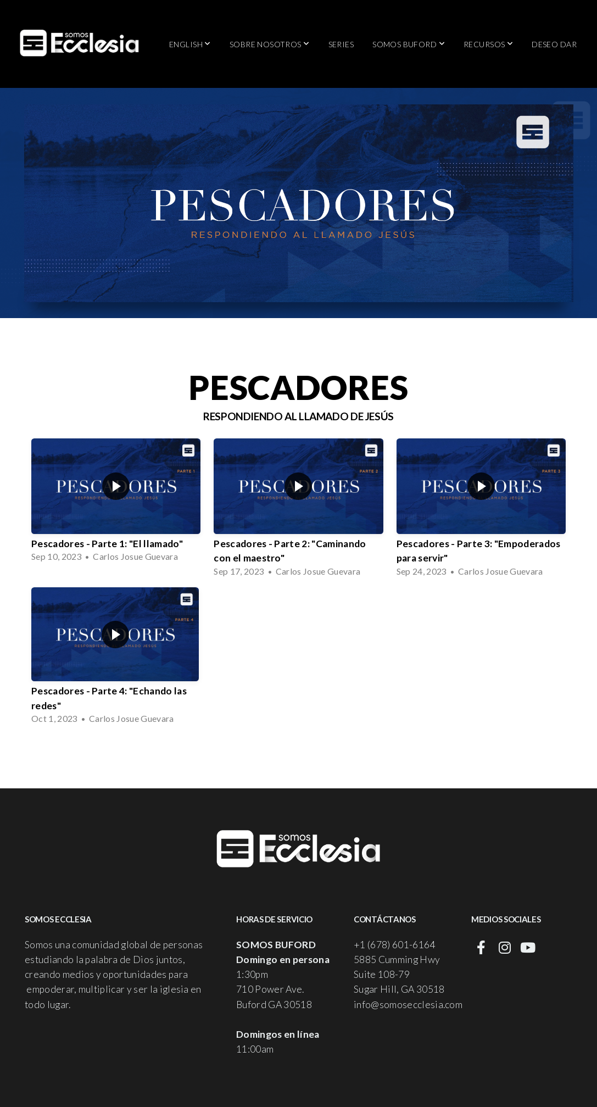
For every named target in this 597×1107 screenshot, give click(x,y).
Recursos (488, 44)
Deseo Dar (554, 44)
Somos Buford (408, 44)
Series (341, 44)
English (190, 44)
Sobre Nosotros (270, 44)
